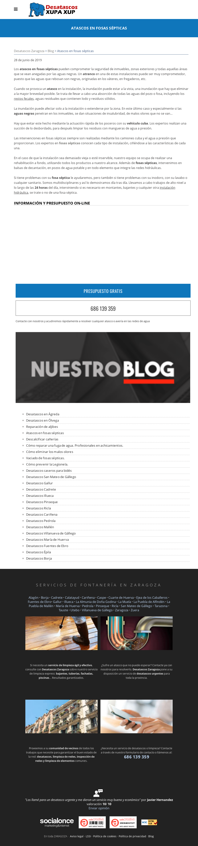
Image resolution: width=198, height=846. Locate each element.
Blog (51, 51)
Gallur (57, 602)
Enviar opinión (99, 808)
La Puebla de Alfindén (149, 602)
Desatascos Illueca (40, 495)
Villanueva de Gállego (97, 610)
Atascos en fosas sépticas (45, 433)
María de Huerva (68, 606)
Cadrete (57, 597)
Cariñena (88, 597)
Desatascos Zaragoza (29, 51)
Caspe (101, 597)
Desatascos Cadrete (41, 489)
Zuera (135, 610)
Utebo (75, 610)
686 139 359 (103, 308)
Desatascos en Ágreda (42, 414)
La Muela (124, 602)
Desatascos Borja (39, 558)
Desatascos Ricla (38, 508)
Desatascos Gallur (39, 483)
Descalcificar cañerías (42, 439)
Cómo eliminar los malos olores (49, 452)
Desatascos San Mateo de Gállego (51, 477)
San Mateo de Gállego (136, 606)
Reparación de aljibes (42, 426)
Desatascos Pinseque (42, 502)
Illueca (68, 602)
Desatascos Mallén (40, 527)
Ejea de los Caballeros (152, 597)
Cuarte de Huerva (121, 597)
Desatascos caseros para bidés (49, 470)
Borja (45, 597)
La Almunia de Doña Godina (96, 602)
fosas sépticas (69, 143)
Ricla (115, 606)
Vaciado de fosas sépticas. (45, 458)
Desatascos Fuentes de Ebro (47, 546)
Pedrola (87, 606)
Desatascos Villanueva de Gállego (51, 533)
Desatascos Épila (38, 552)
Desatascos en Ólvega (42, 420)
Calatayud (72, 597)
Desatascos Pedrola (41, 521)
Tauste (63, 610)
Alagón (33, 597)
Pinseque (102, 606)
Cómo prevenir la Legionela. (47, 464)
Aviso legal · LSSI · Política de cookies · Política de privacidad (108, 836)
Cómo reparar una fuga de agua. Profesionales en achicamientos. (74, 445)
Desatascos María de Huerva (47, 539)
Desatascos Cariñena (42, 514)
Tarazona (161, 606)
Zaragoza (121, 610)
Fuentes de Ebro (39, 602)
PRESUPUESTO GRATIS (103, 291)
